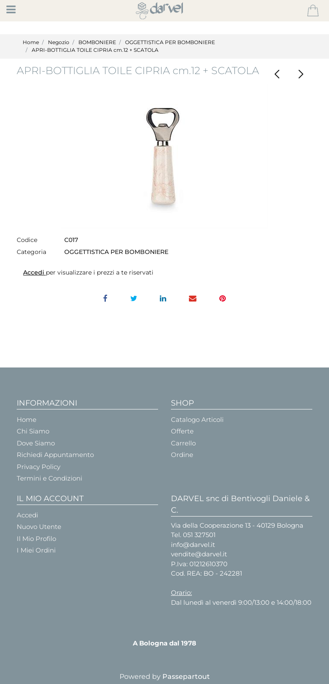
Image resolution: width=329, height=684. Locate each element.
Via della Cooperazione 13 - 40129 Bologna (237, 525)
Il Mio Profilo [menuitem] (36, 539)
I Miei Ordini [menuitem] (36, 550)
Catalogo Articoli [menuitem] (197, 419)
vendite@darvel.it (199, 554)
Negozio (58, 42)
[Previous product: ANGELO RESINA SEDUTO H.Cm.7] (277, 74)
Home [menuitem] (26, 419)
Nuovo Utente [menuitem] (39, 527)
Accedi (34, 272)
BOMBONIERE (97, 42)
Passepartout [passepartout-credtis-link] (186, 676)
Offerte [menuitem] (182, 431)
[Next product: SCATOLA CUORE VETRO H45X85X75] (300, 74)
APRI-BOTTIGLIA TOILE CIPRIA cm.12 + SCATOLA (95, 50)
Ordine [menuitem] (182, 455)
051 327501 (199, 535)
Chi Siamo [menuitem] (33, 431)
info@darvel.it (193, 545)
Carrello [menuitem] (183, 443)
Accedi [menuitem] (27, 515)
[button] (164, 156)
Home (31, 42)
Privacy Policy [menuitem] (38, 467)
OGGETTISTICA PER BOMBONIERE (170, 42)
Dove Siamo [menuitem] (36, 443)
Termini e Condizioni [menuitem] (49, 478)
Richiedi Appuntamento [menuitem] (55, 455)
